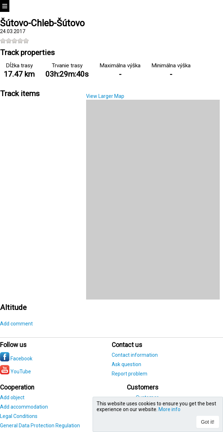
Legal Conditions (18, 416)
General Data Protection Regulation (40, 425)
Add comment (16, 324)
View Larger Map (105, 96)
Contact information (135, 355)
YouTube (15, 371)
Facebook (16, 358)
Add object (12, 397)
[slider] (14, 41)
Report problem (129, 374)
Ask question (126, 364)
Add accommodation (24, 407)
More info (169, 409)
